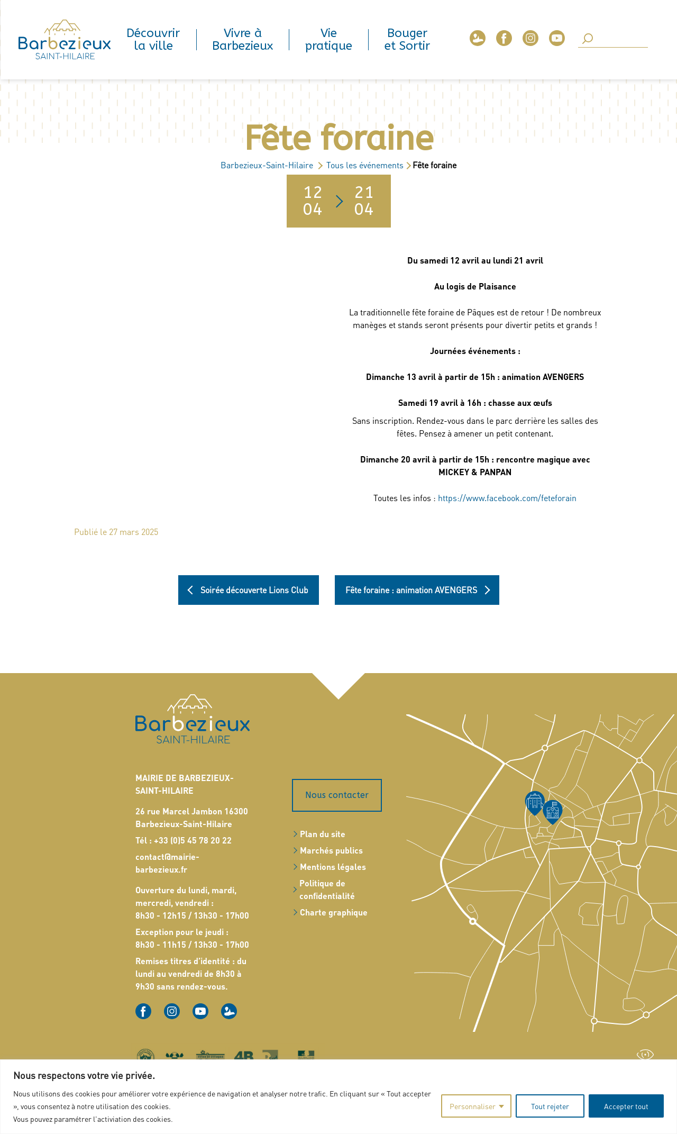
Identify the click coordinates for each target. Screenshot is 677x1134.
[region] (338, 1096)
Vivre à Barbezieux (242, 39)
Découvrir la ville (153, 39)
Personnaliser (473, 1106)
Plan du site (322, 833)
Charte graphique (334, 912)
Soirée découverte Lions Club (254, 590)
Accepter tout (626, 1106)
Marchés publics (331, 850)
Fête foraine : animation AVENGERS (411, 590)
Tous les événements (365, 164)
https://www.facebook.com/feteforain (507, 497)
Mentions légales (333, 866)
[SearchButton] (587, 39)
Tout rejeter (550, 1106)
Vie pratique (328, 39)
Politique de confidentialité (327, 889)
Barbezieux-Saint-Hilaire (267, 164)
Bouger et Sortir (407, 39)
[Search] (613, 40)
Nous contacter (337, 795)
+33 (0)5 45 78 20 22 (193, 840)
